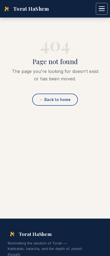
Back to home (55, 99)
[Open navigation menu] (102, 9)
